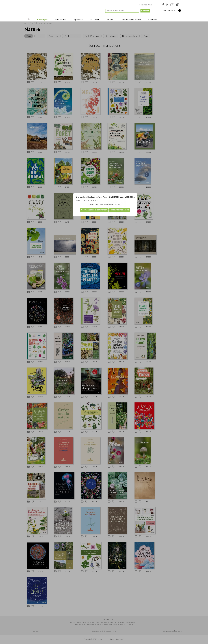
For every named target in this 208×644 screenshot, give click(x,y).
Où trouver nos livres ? (130, 19)
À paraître (78, 19)
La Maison (94, 19)
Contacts (152, 19)
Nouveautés (60, 19)
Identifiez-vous (145, 4)
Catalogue (42, 19)
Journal (109, 19)
